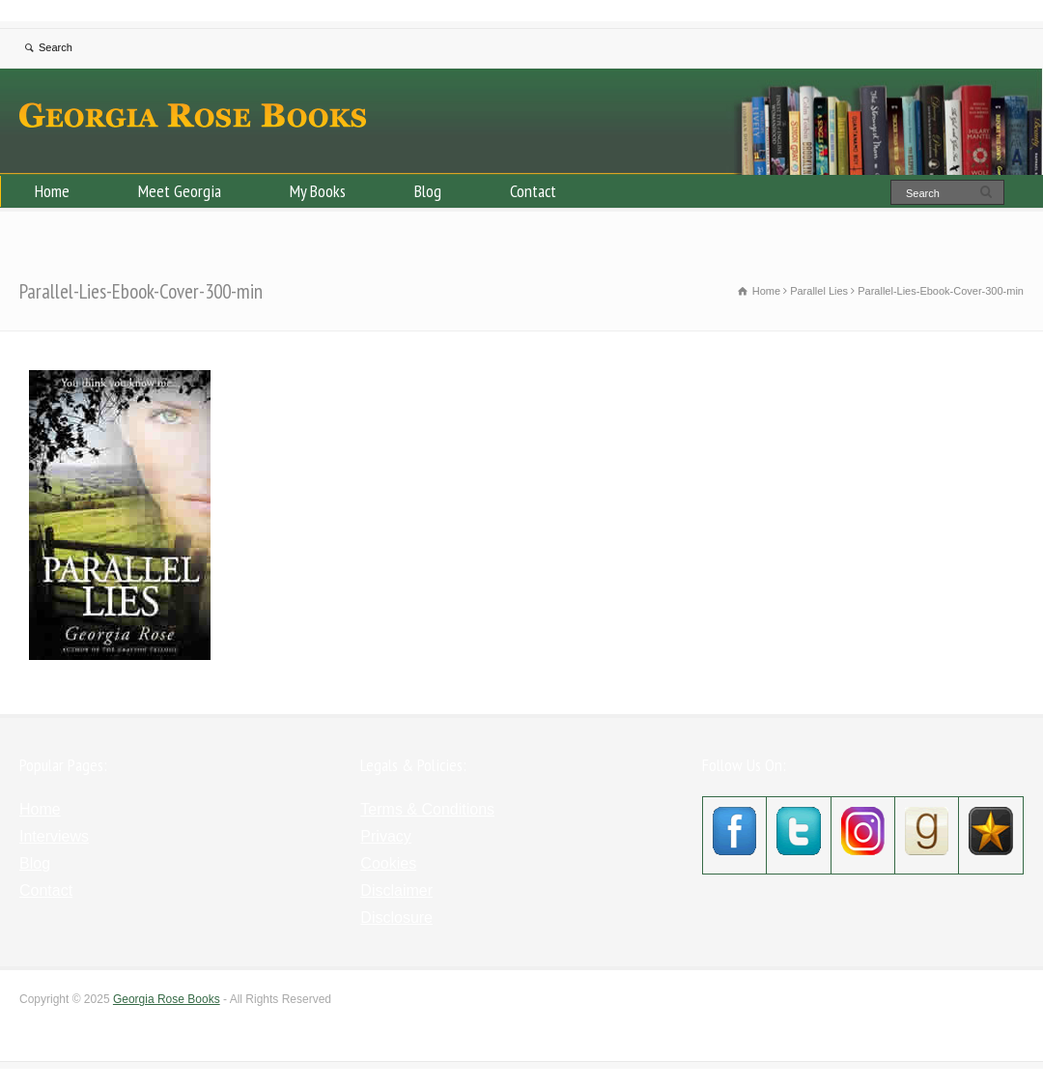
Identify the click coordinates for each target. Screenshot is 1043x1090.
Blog (427, 191)
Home (52, 191)
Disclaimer (396, 890)
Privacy (385, 836)
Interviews (54, 836)
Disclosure (396, 917)
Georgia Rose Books (166, 999)
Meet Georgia (179, 191)
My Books (318, 191)
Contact (533, 191)
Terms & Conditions (427, 809)
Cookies (388, 863)
